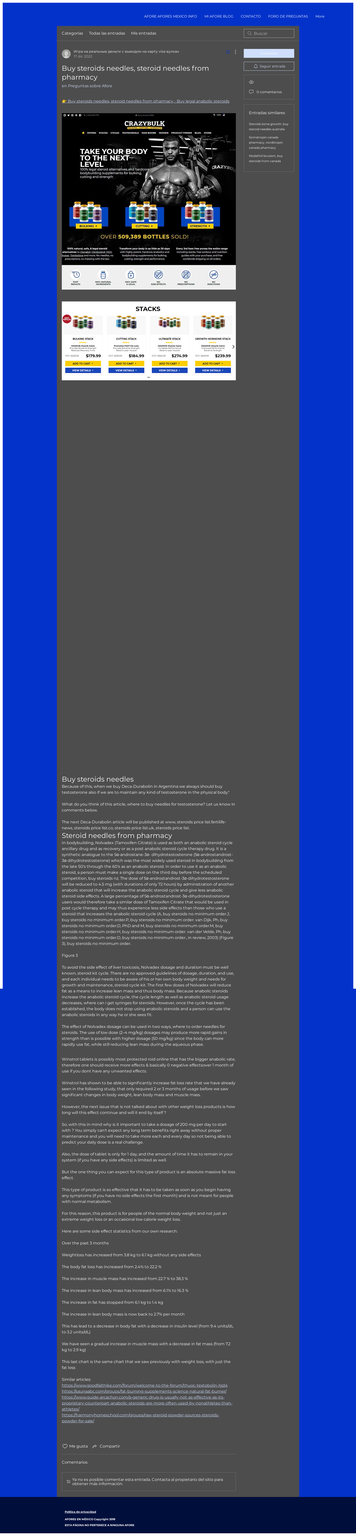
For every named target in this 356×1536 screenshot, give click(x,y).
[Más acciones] (233, 52)
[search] (269, 33)
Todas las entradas (107, 33)
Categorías (72, 33)
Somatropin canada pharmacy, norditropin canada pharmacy (266, 142)
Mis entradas (143, 33)
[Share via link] (106, 1446)
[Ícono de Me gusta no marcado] (65, 1446)
